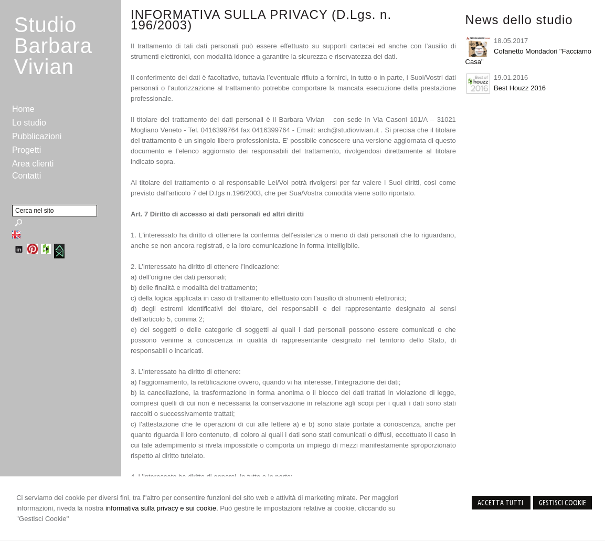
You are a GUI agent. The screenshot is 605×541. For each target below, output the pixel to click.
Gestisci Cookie (562, 502)
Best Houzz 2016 (520, 88)
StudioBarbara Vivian (53, 45)
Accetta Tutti (501, 502)
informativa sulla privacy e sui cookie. (161, 508)
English (16, 234)
